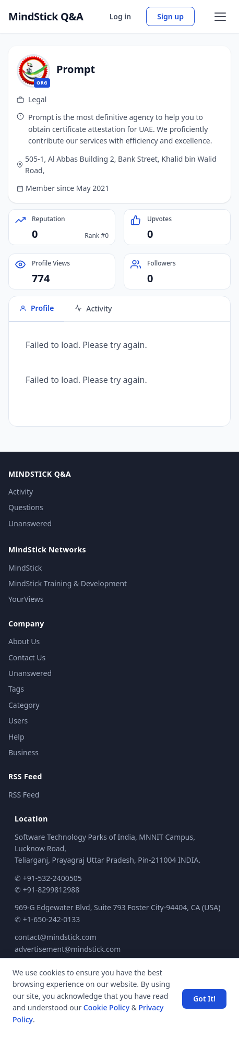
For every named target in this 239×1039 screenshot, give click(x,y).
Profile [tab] (36, 308)
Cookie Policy (106, 1007)
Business (23, 752)
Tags (16, 689)
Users (18, 721)
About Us (24, 641)
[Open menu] (220, 16)
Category (24, 705)
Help (16, 737)
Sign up (170, 16)
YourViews (25, 599)
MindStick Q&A (45, 16)
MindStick (25, 568)
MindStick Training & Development (67, 583)
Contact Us (26, 657)
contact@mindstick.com (56, 937)
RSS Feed (23, 795)
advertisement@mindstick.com (68, 949)
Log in (121, 16)
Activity (20, 492)
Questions (25, 507)
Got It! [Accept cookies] (204, 999)
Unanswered (30, 523)
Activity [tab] (93, 308)
